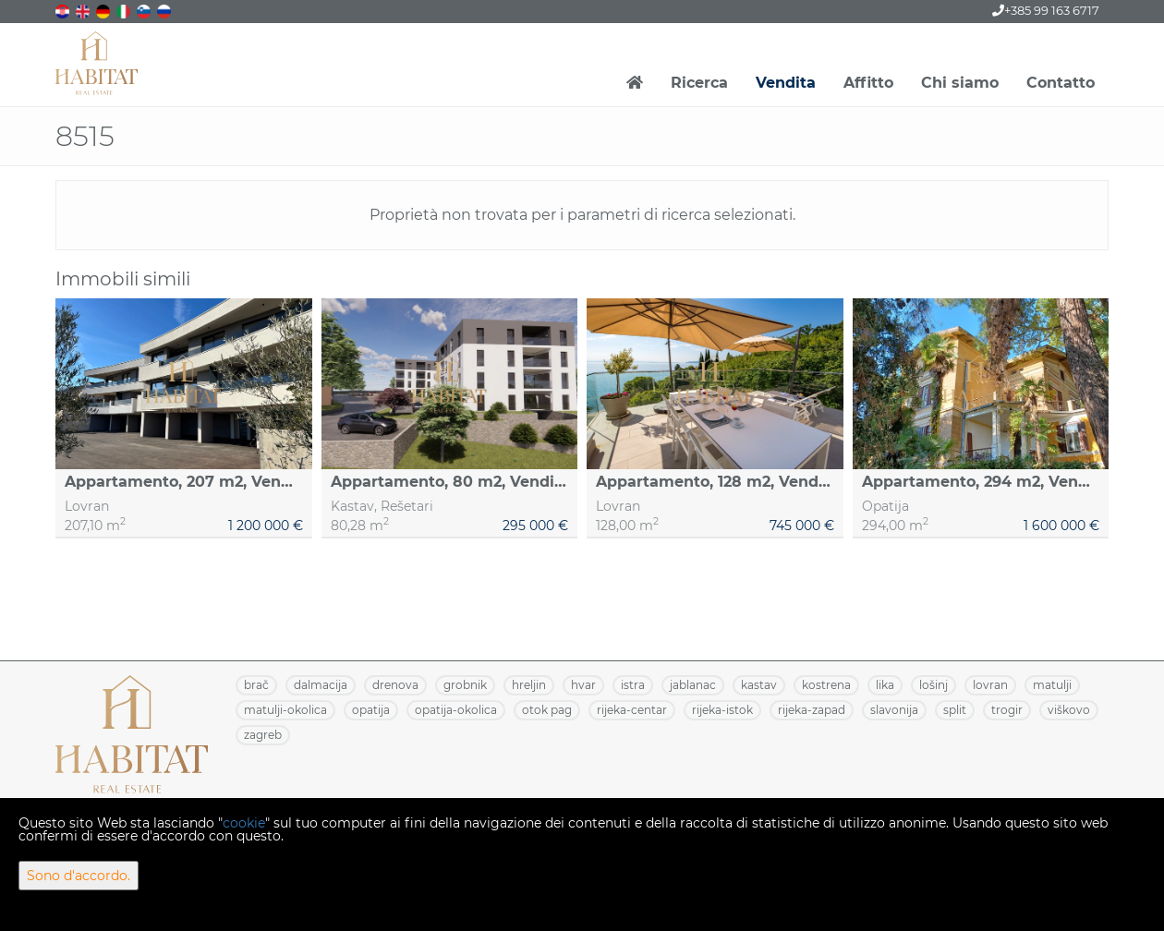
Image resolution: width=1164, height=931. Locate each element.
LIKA (885, 685)
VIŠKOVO (1069, 710)
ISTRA (633, 685)
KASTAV (759, 685)
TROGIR (1007, 710)
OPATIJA (371, 710)
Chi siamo (960, 82)
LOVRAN (990, 685)
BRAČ (256, 685)
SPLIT (954, 710)
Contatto (1060, 82)
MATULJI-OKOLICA (285, 710)
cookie (244, 823)
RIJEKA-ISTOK (722, 710)
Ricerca (699, 82)
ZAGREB (263, 735)
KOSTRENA (826, 685)
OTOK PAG (547, 710)
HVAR (583, 685)
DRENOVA (395, 685)
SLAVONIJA (894, 710)
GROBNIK (465, 685)
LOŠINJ (933, 685)
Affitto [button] (868, 82)
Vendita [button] (786, 82)
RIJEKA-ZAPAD (811, 710)
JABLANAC (693, 685)
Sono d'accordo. (78, 875)
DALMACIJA (320, 685)
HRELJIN (529, 685)
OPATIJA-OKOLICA (456, 710)
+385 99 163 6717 (1045, 10)
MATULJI (1052, 685)
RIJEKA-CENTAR (632, 710)
